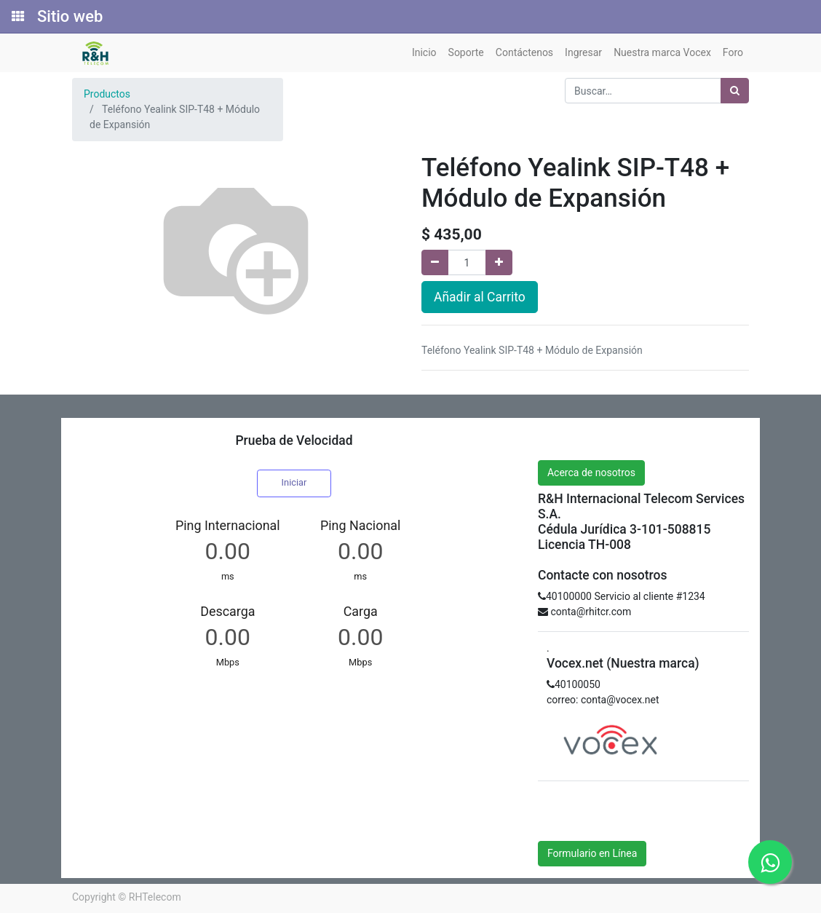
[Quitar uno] (434, 262)
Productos (107, 94)
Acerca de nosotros (591, 472)
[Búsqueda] (735, 90)
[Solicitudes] (16, 16)
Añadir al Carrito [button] (479, 297)
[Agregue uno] (498, 262)
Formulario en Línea (592, 853)
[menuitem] (424, 52)
